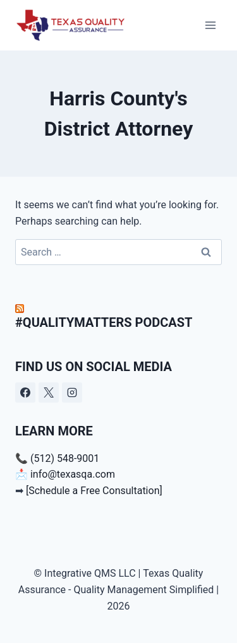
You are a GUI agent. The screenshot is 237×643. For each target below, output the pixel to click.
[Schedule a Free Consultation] (94, 491)
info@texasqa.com (71, 474)
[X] (49, 392)
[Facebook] (25, 392)
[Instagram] (72, 392)
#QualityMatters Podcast (103, 322)
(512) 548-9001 (64, 458)
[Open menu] (210, 25)
